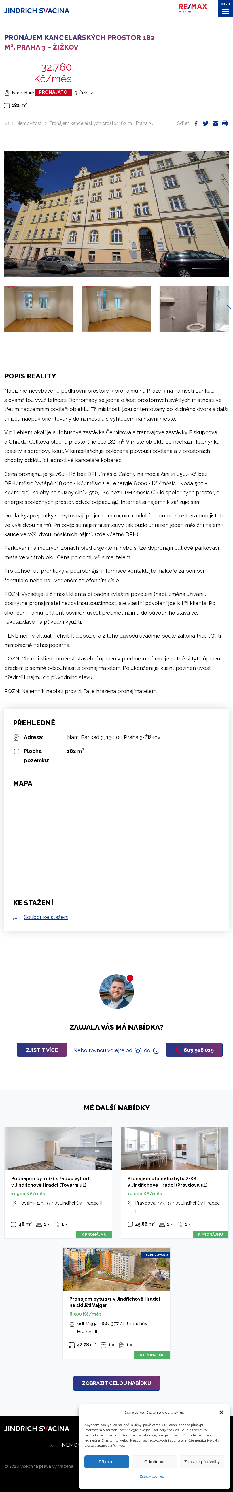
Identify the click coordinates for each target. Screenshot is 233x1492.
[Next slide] (226, 309)
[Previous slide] (6, 309)
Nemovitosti (29, 123)
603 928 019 (194, 1050)
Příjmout (107, 1461)
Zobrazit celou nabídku (116, 1383)
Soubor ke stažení (46, 917)
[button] (221, 1412)
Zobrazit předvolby (202, 1461)
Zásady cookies (151, 1476)
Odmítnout (154, 1461)
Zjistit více (42, 1050)
